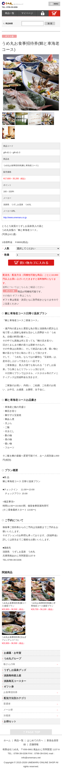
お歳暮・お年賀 (12, 652)
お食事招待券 (10, 692)
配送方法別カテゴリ (15, 698)
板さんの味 (9, 664)
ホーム (7, 740)
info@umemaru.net (31, 757)
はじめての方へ (35, 740)
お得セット (10, 721)
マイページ (27, 13)
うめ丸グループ (12, 658)
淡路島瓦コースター (15, 681)
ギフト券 (9, 686)
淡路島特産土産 (12, 675)
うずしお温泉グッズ (15, 670)
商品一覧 (9, 13)
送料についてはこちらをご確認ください (23, 287)
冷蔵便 (6, 715)
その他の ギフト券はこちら (17, 295)
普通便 (6, 703)
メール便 (8, 709)
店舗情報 (34, 744)
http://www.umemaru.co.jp (15, 217)
